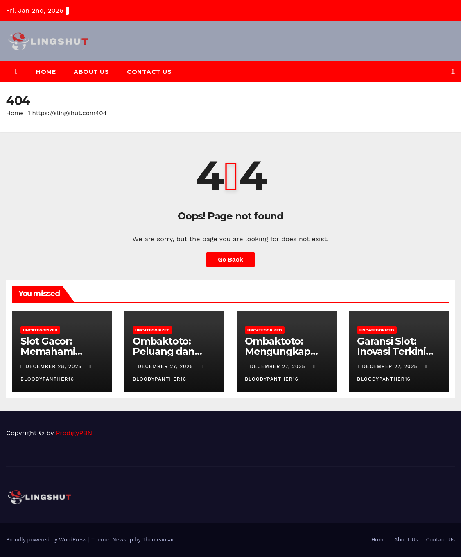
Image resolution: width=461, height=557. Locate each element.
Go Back (230, 259)
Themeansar (158, 539)
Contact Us (149, 71)
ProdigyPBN (74, 433)
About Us (91, 71)
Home (46, 71)
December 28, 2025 (54, 366)
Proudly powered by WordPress (47, 539)
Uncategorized (40, 330)
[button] (453, 71)
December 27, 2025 (166, 366)
